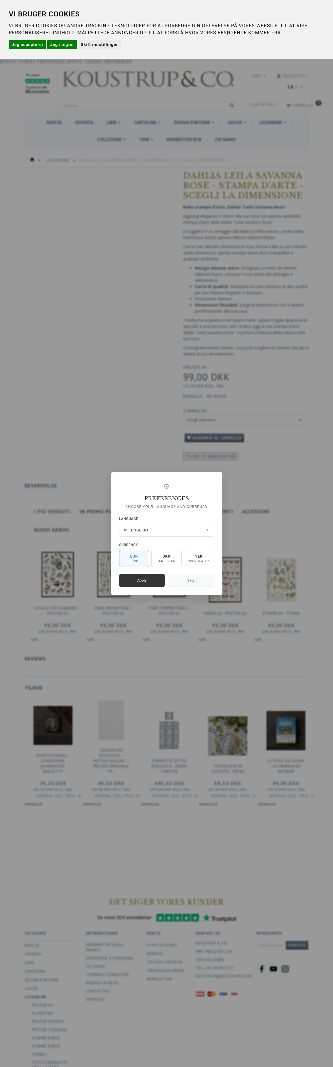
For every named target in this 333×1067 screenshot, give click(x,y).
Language (128, 519)
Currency (128, 545)
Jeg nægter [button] (62, 44)
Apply (142, 580)
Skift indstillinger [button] (99, 44)
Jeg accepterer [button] (27, 44)
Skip (190, 580)
